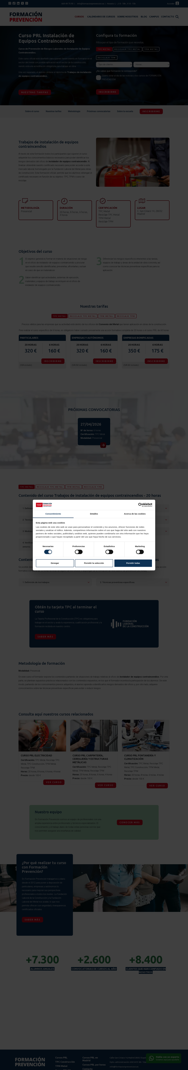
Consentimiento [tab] (53, 514)
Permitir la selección (94, 563)
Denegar (55, 563)
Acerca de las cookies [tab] (135, 514)
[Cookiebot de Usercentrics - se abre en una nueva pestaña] (140, 505)
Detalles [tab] (94, 514)
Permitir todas (133, 563)
